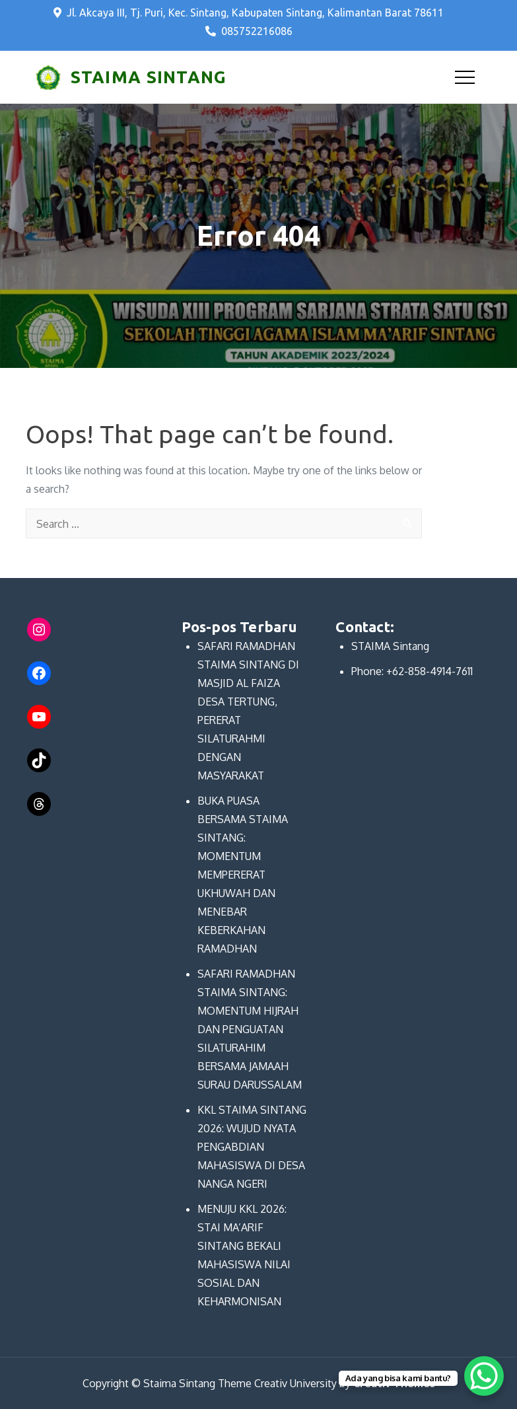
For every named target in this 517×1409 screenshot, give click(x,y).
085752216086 (249, 31)
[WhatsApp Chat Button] (484, 1376)
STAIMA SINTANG (148, 77)
